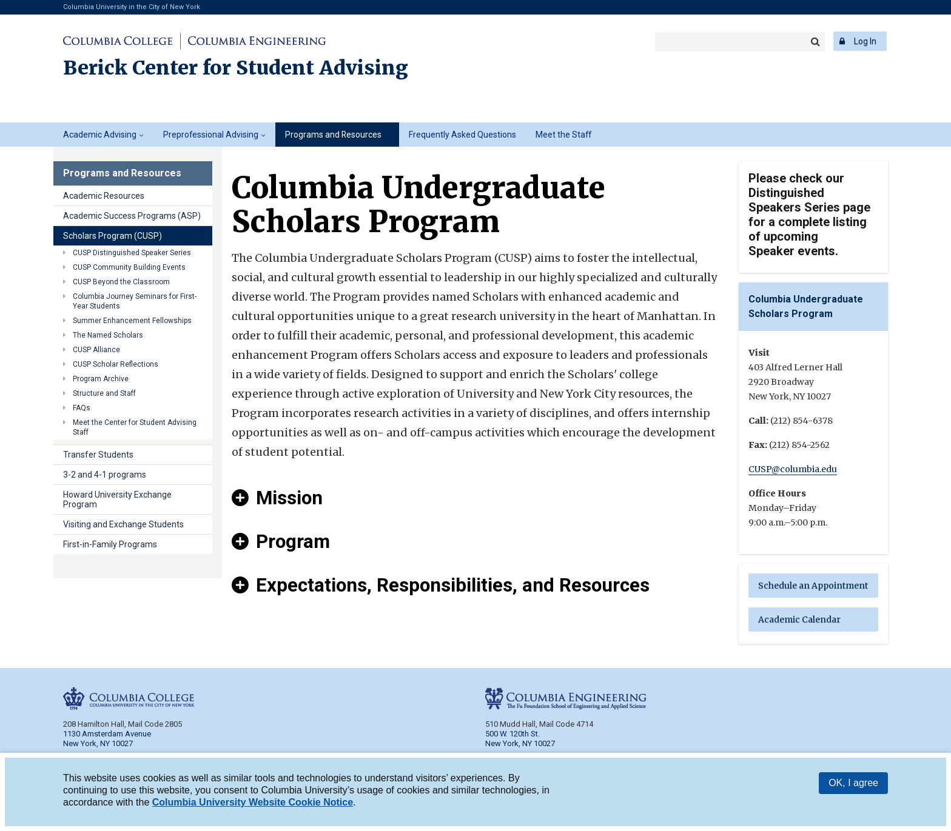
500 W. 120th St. (512, 733)
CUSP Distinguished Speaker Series (132, 253)
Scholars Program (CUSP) (112, 236)
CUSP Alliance (96, 349)
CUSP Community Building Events (129, 267)
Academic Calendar (799, 619)
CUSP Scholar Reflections (115, 364)
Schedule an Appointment (813, 585)
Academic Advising (99, 134)
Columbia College (119, 41)
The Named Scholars (108, 335)
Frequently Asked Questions (462, 134)
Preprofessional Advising (210, 134)
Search (815, 42)
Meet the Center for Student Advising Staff (135, 427)
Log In (865, 41)
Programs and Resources (333, 134)
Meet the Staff (563, 134)
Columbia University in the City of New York (131, 7)
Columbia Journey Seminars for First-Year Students (135, 301)
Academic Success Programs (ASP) (132, 216)
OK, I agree (853, 783)
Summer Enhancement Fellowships (132, 320)
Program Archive (101, 379)
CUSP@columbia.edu (792, 469)
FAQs (81, 408)
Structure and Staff (104, 393)
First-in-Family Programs (110, 544)
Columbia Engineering (255, 41)
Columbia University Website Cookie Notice (252, 802)
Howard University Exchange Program (117, 499)
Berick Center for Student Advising (235, 68)
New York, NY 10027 (520, 743)
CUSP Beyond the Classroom (121, 282)
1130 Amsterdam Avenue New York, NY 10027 (107, 738)
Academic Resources (103, 196)
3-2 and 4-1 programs (104, 474)
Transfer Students (98, 454)
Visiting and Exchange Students (123, 524)
